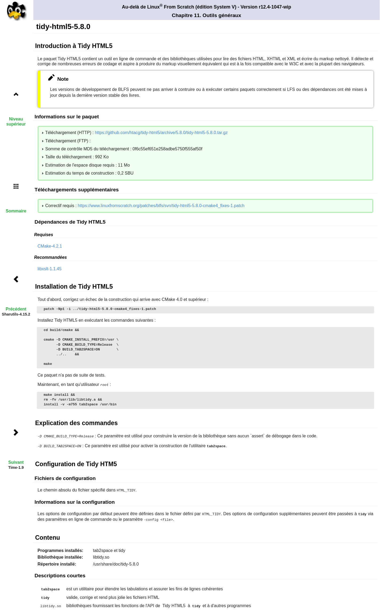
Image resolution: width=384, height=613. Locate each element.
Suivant (16, 462)
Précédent (16, 309)
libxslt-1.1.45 (50, 269)
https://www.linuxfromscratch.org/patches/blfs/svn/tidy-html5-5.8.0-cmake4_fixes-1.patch (161, 205)
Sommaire (16, 211)
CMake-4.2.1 (50, 246)
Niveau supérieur (16, 121)
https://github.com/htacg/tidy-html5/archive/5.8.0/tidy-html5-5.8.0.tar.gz (161, 132)
